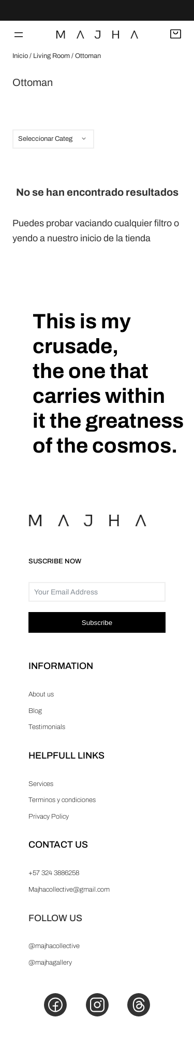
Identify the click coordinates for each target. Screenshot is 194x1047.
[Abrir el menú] (18, 34)
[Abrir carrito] (176, 34)
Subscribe (97, 623)
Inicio (20, 56)
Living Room (51, 56)
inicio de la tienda (115, 238)
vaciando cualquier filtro (123, 223)
